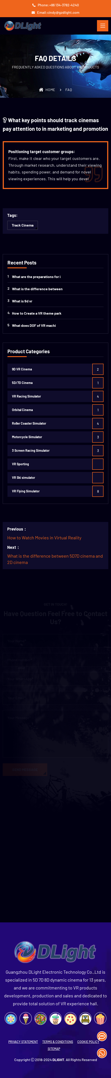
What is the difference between (37, 289)
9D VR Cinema (22, 369)
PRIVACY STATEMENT (23, 1042)
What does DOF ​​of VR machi (34, 325)
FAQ (68, 89)
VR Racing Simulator (26, 396)
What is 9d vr (22, 301)
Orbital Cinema (22, 410)
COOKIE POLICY (88, 1042)
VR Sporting (20, 464)
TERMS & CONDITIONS (57, 1042)
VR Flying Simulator (26, 491)
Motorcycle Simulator (27, 437)
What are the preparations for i (36, 276)
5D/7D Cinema (22, 383)
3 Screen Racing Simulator (31, 450)
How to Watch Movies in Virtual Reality (44, 537)
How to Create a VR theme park (36, 313)
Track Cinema (22, 225)
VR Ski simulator (23, 477)
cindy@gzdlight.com (63, 12)
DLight (58, 1059)
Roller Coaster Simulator (29, 423)
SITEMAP (54, 1049)
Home (47, 89)
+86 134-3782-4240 (64, 5)
